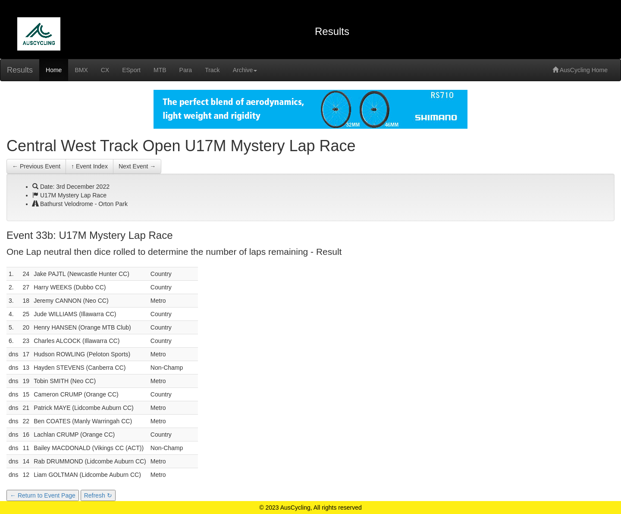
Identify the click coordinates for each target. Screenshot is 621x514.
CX (105, 70)
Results (20, 70)
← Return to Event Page (42, 495)
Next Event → (137, 166)
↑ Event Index (89, 166)
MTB (160, 70)
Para (185, 70)
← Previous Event (36, 166)
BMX (81, 70)
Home (54, 70)
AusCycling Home (580, 70)
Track (212, 70)
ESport (131, 70)
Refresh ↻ (98, 495)
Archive (245, 70)
